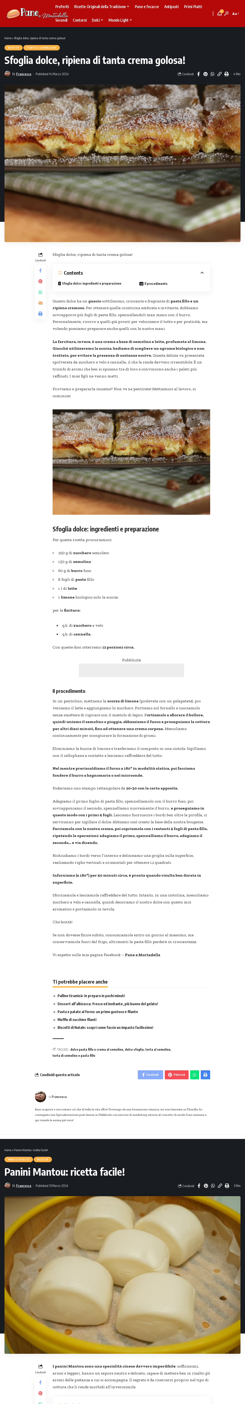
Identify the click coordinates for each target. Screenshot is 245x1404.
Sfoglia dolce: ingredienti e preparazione (91, 283)
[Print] (226, 74)
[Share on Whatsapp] (212, 74)
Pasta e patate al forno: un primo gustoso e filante (98, 1011)
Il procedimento (156, 284)
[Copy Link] (219, 74)
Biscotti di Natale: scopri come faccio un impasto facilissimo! (105, 1027)
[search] (226, 13)
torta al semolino (157, 1049)
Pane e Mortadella (142, 954)
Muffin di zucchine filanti (77, 1019)
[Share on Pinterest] (205, 74)
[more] (213, 13)
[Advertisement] (131, 670)
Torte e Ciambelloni (41, 47)
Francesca (23, 74)
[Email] (40, 302)
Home (7, 38)
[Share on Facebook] (198, 74)
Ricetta (13, 47)
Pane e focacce (19, 1159)
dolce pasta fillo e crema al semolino (96, 1049)
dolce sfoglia (134, 1049)
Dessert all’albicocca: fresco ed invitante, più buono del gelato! (108, 1004)
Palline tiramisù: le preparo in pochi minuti (91, 995)
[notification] (219, 13)
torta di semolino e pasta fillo (74, 1055)
